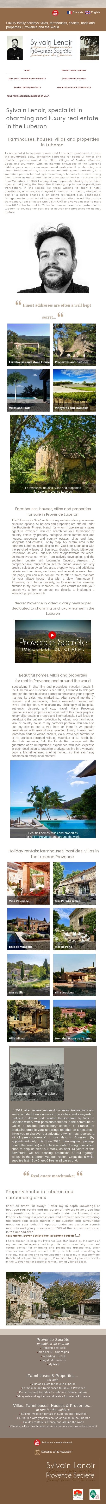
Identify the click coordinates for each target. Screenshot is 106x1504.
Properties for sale (54, 1347)
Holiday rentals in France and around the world (53, 1422)
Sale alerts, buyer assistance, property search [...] (43, 1235)
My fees (54, 1364)
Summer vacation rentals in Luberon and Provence (54, 1413)
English (92, 12)
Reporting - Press (53, 1356)
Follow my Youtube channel (53, 1442)
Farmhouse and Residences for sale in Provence (53, 1388)
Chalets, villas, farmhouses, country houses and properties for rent (53, 1426)
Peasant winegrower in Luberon (37, 1093)
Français (75, 12)
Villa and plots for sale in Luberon (54, 1384)
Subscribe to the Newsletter (52, 1451)
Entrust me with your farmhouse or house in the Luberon (53, 1418)
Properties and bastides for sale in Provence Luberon (53, 1392)
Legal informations (54, 1360)
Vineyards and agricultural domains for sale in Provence (53, 1396)
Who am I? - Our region (53, 1352)
